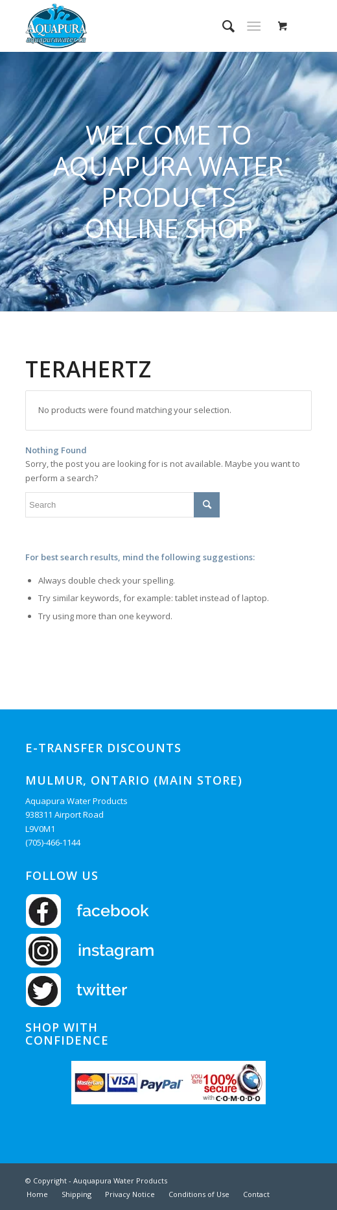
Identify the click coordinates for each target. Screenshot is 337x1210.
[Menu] (254, 26)
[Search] (222, 26)
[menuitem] (222, 26)
